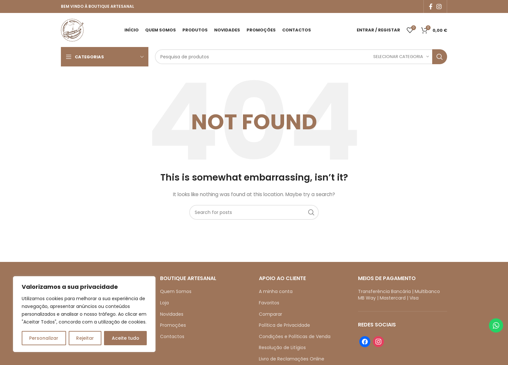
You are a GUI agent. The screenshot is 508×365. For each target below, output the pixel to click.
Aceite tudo (125, 338)
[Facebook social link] (430, 6)
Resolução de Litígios (282, 347)
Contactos (172, 336)
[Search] (301, 56)
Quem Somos (175, 291)
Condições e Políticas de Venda (294, 336)
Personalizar (43, 338)
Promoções (173, 325)
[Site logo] (72, 29)
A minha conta (276, 291)
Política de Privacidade (284, 325)
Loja (164, 303)
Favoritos (269, 303)
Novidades (171, 314)
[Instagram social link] (439, 6)
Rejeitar (85, 338)
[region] (84, 314)
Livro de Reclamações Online (291, 359)
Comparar (270, 314)
